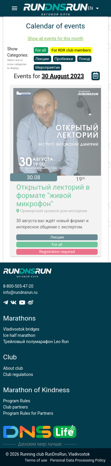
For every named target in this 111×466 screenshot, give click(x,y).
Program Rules (16, 400)
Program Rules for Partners (28, 413)
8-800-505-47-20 (18, 286)
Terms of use (36, 460)
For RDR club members (71, 50)
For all (41, 50)
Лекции (42, 59)
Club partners (15, 407)
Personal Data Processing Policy (77, 460)
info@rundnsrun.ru (20, 292)
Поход (84, 59)
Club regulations (18, 374)
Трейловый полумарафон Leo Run (36, 341)
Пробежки (64, 59)
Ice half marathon (19, 335)
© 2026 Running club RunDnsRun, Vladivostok (48, 454)
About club (13, 368)
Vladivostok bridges (21, 329)
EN (94, 8)
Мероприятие (47, 67)
